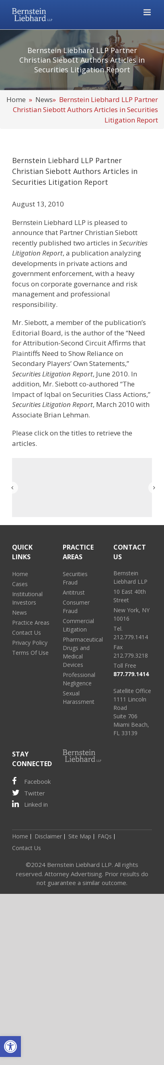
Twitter (28, 793)
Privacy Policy (29, 642)
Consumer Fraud (76, 607)
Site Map (79, 836)
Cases (20, 584)
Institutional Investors (27, 598)
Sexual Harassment (78, 697)
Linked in (30, 804)
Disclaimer (48, 836)
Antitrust (74, 592)
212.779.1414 (130, 637)
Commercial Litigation (78, 625)
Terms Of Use (30, 652)
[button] (10, 1046)
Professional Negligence (79, 679)
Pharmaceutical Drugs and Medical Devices (82, 652)
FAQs (105, 836)
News (44, 99)
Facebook (31, 781)
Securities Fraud (75, 578)
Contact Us (26, 632)
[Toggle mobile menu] (148, 12)
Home (16, 99)
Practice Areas (30, 622)
